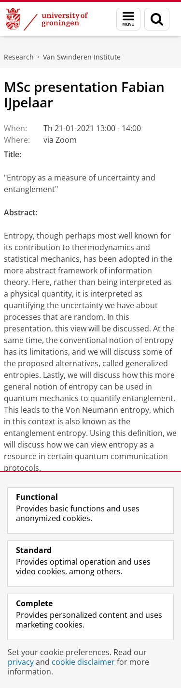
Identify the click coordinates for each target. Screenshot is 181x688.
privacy (21, 662)
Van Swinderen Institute (82, 56)
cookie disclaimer (83, 662)
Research (19, 56)
